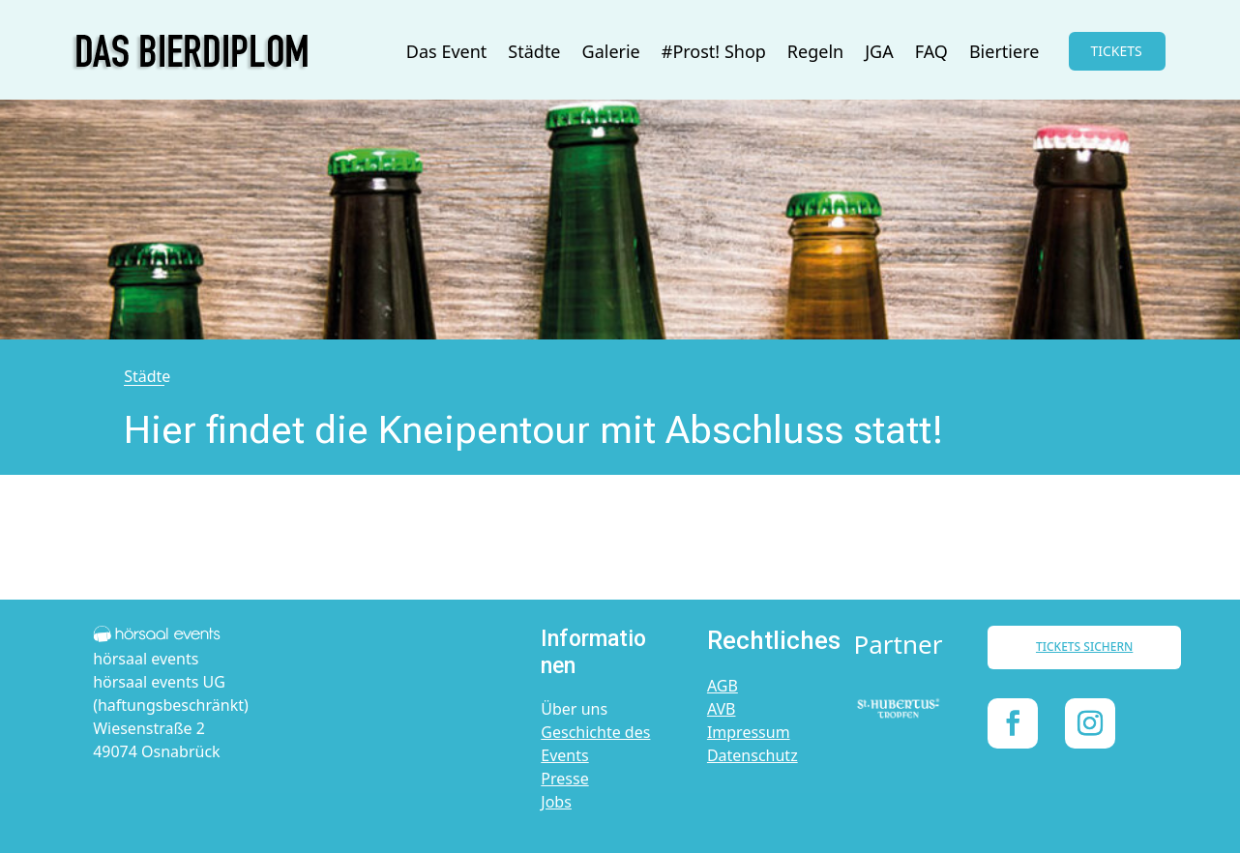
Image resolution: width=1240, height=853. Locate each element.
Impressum (748, 732)
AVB (721, 709)
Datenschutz (752, 755)
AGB (722, 685)
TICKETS (1115, 51)
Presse (564, 778)
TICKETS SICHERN (1084, 646)
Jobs (556, 801)
